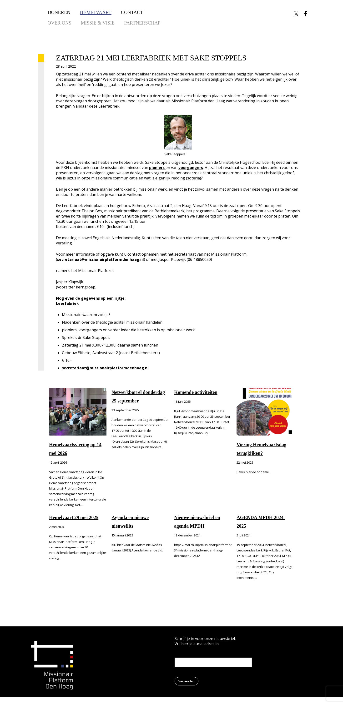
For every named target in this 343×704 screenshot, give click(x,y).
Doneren (59, 12)
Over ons (59, 22)
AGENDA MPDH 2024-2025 (261, 522)
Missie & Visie (98, 22)
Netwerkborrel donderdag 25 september (138, 396)
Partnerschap (142, 22)
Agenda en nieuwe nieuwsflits (130, 522)
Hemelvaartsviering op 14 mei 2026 (75, 449)
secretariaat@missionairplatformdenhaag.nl (100, 259)
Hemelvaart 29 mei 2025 (73, 517)
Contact (132, 12)
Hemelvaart (95, 12)
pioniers (157, 167)
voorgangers (190, 167)
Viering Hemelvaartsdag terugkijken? (261, 449)
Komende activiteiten (195, 392)
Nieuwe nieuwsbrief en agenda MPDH (197, 522)
